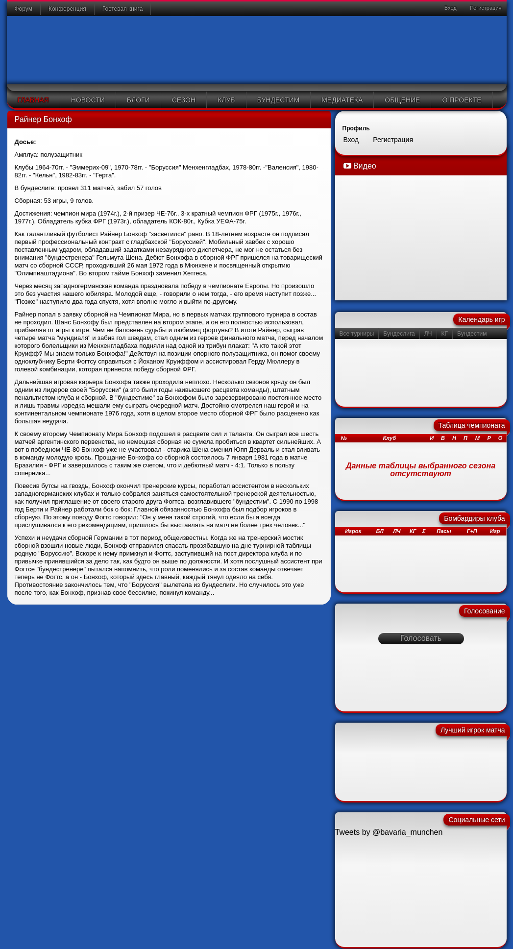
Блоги (138, 100)
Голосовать (420, 638)
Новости (88, 100)
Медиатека (342, 100)
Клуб (226, 100)
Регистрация (484, 8)
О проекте (461, 100)
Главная (33, 100)
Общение (402, 100)
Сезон (183, 100)
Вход (450, 8)
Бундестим (278, 100)
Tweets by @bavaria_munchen (389, 832)
